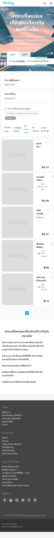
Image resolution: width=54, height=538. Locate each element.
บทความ (5, 440)
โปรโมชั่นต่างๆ (7, 447)
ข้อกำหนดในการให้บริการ (12, 415)
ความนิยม (26, 129)
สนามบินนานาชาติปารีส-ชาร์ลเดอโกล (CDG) (22, 113)
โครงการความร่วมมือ (10, 478)
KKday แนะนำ (18, 129)
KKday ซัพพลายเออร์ (10, 466)
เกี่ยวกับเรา (6, 412)
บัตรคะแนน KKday (9, 453)
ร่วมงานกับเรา (7, 482)
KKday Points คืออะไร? (12, 443)
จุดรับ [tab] (13, 54)
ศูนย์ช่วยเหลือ (7, 421)
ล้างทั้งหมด (10, 118)
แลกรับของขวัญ (8, 450)
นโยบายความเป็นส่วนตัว (11, 418)
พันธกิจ (5, 437)
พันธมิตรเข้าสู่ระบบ (9, 469)
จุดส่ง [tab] (24, 54)
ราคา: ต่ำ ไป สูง (45, 129)
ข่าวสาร (5, 424)
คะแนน (35, 129)
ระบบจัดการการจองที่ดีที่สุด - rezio (16, 472)
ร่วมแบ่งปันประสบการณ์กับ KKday (15, 485)
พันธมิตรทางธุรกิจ (9, 475)
